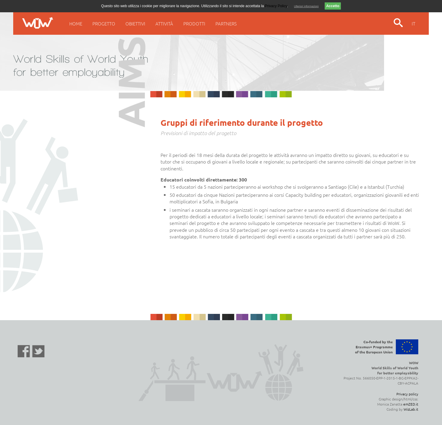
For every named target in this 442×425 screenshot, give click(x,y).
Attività (164, 23)
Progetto (103, 23)
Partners (226, 23)
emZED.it (410, 404)
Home (75, 23)
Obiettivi (135, 23)
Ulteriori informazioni (306, 6)
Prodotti (194, 23)
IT (413, 23)
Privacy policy (407, 393)
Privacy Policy (276, 6)
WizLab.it (411, 409)
